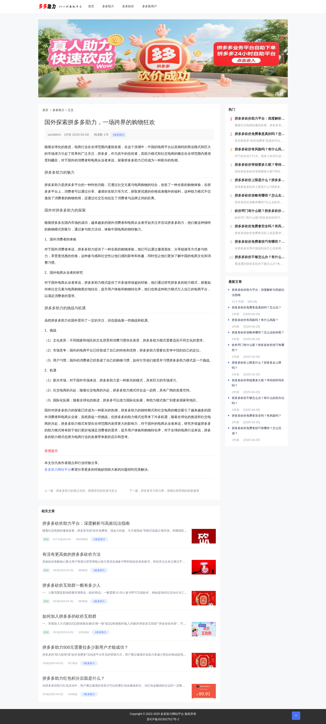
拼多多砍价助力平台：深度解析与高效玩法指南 (86, 523)
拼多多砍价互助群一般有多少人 (71, 585)
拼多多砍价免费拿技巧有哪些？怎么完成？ (256, 430)
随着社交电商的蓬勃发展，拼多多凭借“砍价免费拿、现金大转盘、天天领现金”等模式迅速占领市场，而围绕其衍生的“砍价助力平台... (128, 530)
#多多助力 (118, 134)
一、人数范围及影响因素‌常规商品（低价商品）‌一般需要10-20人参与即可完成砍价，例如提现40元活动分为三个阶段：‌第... (121, 592)
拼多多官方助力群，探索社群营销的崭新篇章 (170, 490)
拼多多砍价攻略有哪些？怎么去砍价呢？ (258, 332)
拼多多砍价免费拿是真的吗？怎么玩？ (256, 307)
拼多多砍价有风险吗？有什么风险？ (255, 320)
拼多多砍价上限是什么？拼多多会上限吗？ (256, 365)
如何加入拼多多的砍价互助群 (69, 616)
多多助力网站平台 (57, 469)
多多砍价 (128, 6)
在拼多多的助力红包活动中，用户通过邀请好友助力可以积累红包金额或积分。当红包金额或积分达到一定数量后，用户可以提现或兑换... (131, 685)
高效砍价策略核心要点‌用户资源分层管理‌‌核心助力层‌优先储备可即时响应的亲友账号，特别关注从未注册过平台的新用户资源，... (125, 561)
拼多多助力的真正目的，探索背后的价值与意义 (86, 490)
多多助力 (108, 6)
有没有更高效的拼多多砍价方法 (71, 554)
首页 (91, 6)
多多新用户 (149, 6)
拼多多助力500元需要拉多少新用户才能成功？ (85, 647)
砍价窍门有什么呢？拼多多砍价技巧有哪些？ (258, 347)
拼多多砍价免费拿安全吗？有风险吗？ (256, 415)
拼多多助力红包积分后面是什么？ (73, 678)
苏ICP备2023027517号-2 (163, 719)
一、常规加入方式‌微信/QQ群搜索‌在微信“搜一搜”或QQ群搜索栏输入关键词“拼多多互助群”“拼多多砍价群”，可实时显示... (119, 623)
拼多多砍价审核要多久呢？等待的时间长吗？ (258, 383)
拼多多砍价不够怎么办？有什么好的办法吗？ (258, 400)
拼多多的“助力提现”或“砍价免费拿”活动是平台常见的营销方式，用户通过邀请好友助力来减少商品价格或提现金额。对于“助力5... (125, 654)
